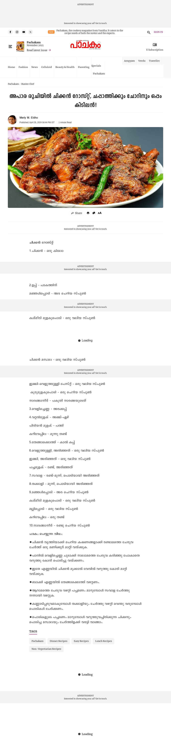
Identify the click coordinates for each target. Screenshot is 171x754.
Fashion (23, 67)
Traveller (154, 60)
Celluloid (46, 67)
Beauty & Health (64, 67)
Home (11, 67)
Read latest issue (37, 50)
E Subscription (154, 49)
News (34, 67)
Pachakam (34, 42)
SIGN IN (158, 32)
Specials (96, 65)
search (148, 32)
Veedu (141, 60)
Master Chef (27, 84)
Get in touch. (101, 23)
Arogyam (129, 60)
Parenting (84, 67)
